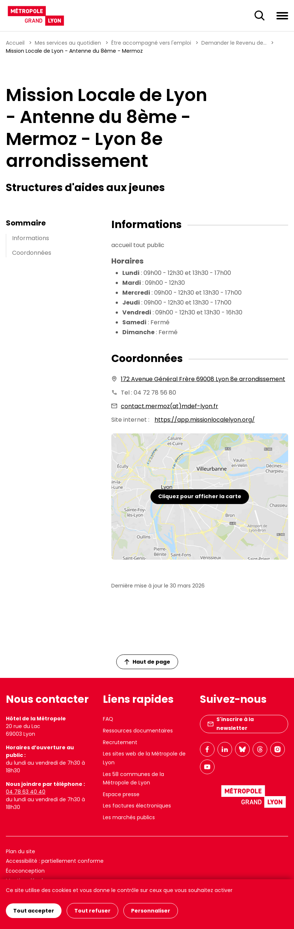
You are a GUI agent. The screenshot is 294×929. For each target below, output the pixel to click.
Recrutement (120, 742)
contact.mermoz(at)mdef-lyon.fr (169, 406)
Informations (30, 238)
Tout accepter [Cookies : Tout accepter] (33, 910)
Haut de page (147, 661)
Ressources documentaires (138, 730)
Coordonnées (31, 253)
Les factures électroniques (137, 805)
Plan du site (20, 851)
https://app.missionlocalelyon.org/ (205, 419)
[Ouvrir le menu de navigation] (282, 15)
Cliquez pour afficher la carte (199, 496)
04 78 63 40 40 (25, 791)
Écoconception (25, 870)
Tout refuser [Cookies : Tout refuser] (92, 910)
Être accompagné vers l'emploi (151, 42)
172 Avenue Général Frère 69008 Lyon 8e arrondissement (203, 379)
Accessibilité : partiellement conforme (55, 861)
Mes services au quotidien (68, 42)
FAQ (108, 719)
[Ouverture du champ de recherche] (260, 16)
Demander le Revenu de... (234, 42)
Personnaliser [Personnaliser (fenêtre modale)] (150, 910)
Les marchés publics (129, 817)
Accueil (15, 42)
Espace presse (121, 794)
